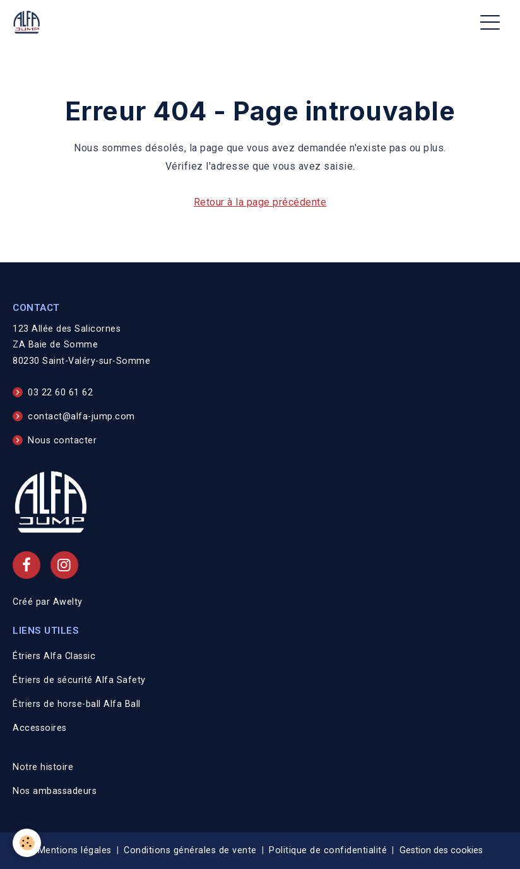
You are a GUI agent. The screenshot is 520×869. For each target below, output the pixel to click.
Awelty (68, 602)
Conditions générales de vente (190, 850)
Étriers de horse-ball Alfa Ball (77, 704)
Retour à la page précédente (260, 202)
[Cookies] (27, 843)
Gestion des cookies (441, 850)
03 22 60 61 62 (60, 392)
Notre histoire (43, 767)
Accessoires (40, 728)
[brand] (29, 22)
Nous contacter (62, 440)
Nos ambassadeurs (55, 791)
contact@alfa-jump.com (81, 416)
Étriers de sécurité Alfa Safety (79, 680)
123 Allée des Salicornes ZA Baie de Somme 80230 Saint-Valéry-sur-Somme (81, 345)
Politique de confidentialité (328, 850)
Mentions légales (75, 850)
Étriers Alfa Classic (54, 656)
